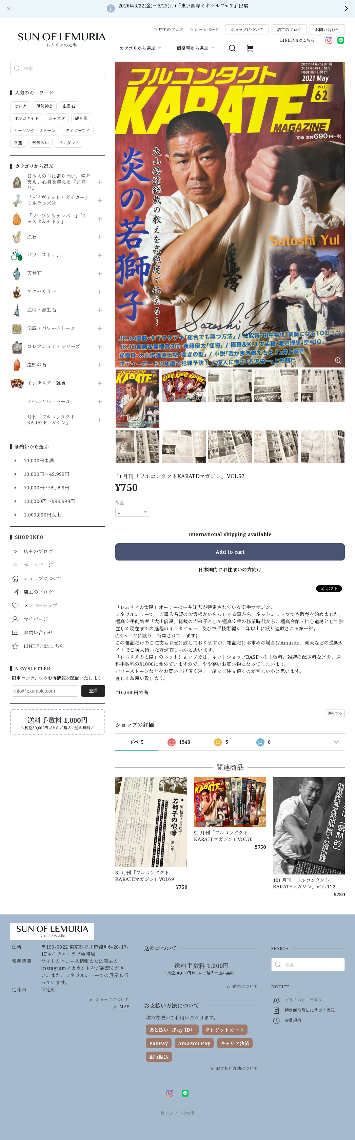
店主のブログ (171, 30)
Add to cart (230, 551)
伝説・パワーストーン (51, 328)
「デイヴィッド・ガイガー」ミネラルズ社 (58, 200)
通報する (334, 713)
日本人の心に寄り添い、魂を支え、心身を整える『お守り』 (58, 181)
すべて (136, 742)
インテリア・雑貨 (46, 383)
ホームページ (207, 30)
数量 (119, 503)
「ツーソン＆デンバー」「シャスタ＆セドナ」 (57, 219)
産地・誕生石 (41, 310)
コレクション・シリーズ (53, 347)
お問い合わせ (327, 30)
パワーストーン (44, 255)
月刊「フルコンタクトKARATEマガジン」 (51, 420)
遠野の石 (36, 365)
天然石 (34, 273)
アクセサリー (41, 292)
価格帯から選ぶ (196, 48)
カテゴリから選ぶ (141, 48)
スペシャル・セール (49, 401)
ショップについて (247, 30)
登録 (93, 691)
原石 (32, 237)
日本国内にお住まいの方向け (229, 569)
